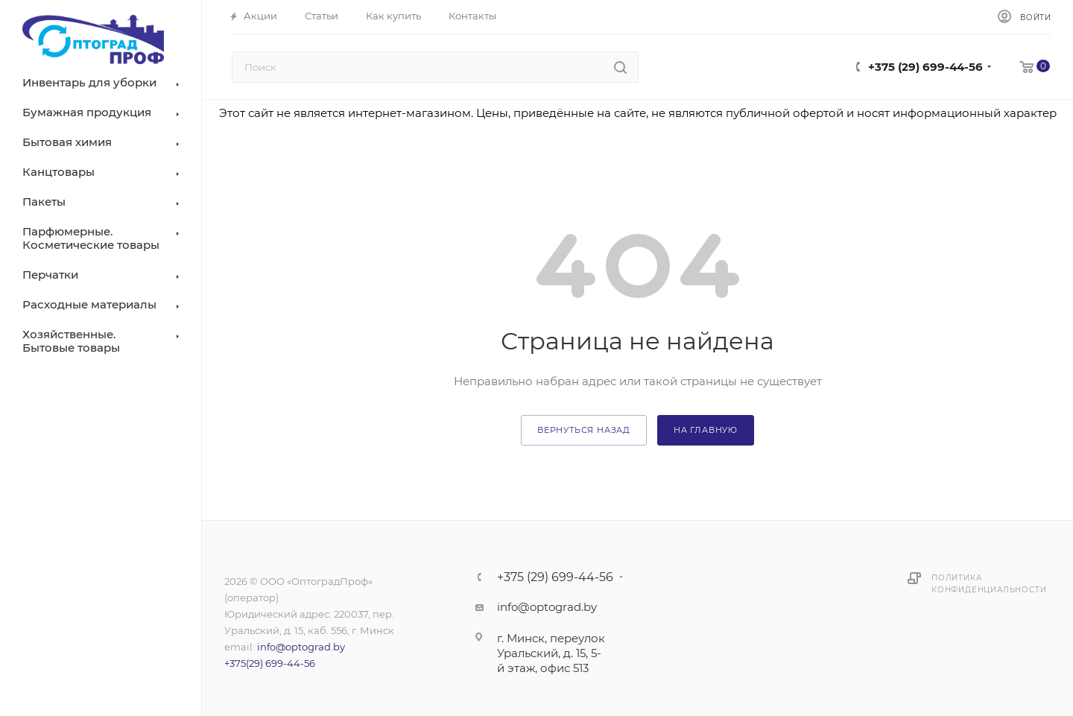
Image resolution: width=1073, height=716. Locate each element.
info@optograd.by (301, 647)
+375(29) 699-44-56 (269, 663)
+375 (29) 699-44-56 (925, 67)
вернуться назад (583, 430)
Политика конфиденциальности (988, 584)
